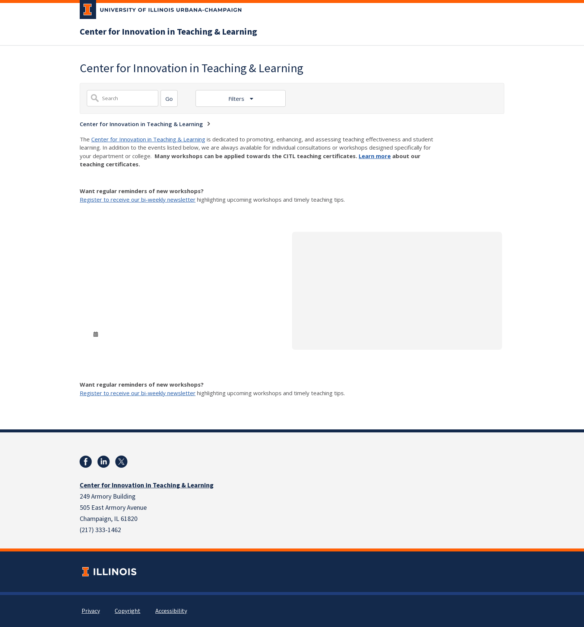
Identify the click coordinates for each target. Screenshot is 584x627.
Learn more (375, 156)
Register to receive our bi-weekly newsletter (138, 199)
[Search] (169, 98)
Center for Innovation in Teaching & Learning (168, 32)
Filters (237, 98)
